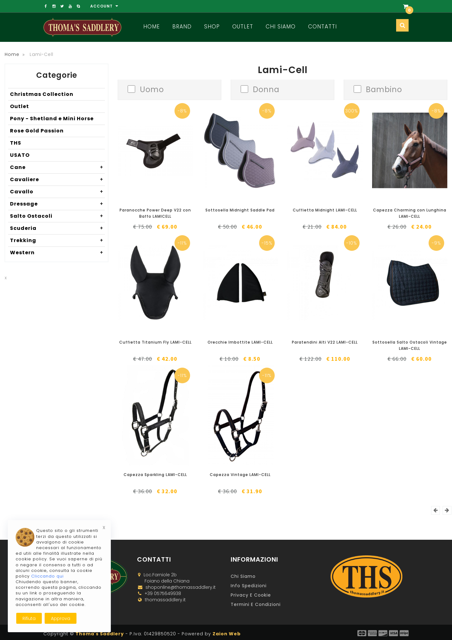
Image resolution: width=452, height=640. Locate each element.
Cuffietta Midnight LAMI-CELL (325, 210)
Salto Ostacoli (57, 216)
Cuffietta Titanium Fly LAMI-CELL (155, 342)
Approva (60, 618)
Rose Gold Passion (37, 130)
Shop (212, 26)
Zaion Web (227, 634)
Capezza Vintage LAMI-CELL (240, 474)
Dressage (57, 204)
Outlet (242, 26)
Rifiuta (29, 618)
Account (104, 6)
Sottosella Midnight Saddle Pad (240, 210)
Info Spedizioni (249, 586)
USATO (20, 155)
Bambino (384, 88)
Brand (182, 26)
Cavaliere (57, 180)
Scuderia (57, 228)
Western (57, 253)
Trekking (57, 240)
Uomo (152, 88)
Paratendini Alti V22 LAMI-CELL (325, 342)
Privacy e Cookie (251, 595)
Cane (57, 167)
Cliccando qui (47, 576)
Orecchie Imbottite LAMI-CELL (240, 342)
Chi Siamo (281, 26)
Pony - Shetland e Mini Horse (52, 118)
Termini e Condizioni (256, 604)
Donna (266, 88)
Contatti (322, 26)
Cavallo (57, 192)
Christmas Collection (41, 94)
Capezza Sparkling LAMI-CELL (155, 474)
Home (151, 26)
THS (15, 142)
